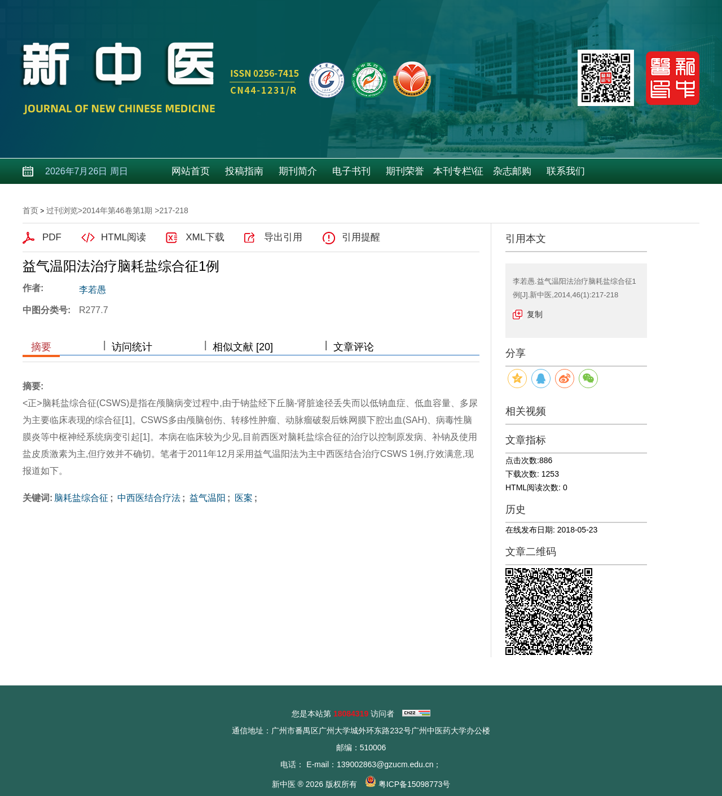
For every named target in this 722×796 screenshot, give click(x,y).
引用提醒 (361, 237)
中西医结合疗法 (147, 498)
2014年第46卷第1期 (117, 210)
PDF (51, 237)
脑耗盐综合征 (81, 498)
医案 (242, 498)
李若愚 (92, 289)
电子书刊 (351, 171)
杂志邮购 (512, 171)
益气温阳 (206, 498)
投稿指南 (244, 171)
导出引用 (283, 237)
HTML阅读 (123, 237)
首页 (30, 210)
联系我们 (566, 171)
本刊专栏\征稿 (458, 175)
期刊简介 (298, 171)
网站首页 (190, 171)
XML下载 (205, 237)
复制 (535, 314)
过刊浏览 (62, 210)
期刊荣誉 (405, 171)
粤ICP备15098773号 (414, 784)
